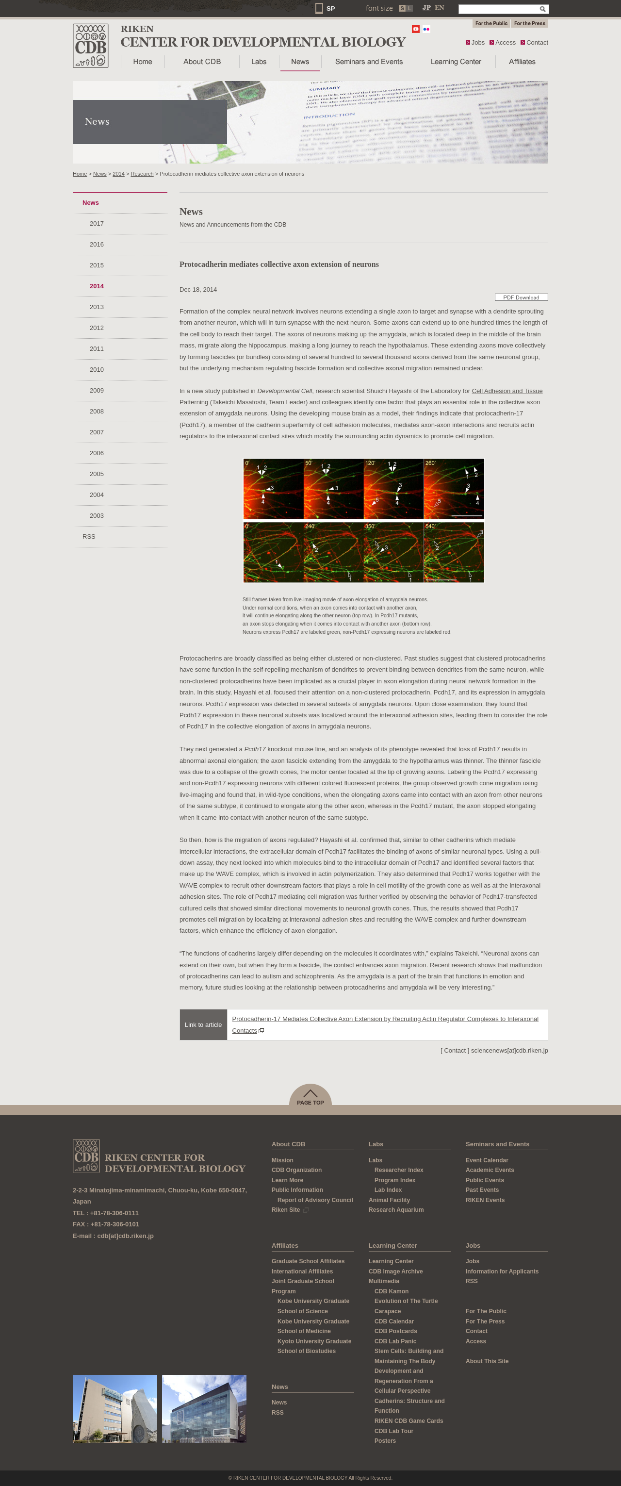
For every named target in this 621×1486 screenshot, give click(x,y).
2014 (119, 174)
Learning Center (393, 1245)
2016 (97, 244)
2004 (97, 494)
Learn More (287, 1180)
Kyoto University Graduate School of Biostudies (314, 1346)
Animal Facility (389, 1200)
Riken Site (290, 1209)
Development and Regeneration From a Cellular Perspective (404, 1381)
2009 (97, 390)
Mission (283, 1160)
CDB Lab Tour (394, 1431)
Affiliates (285, 1245)
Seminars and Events (498, 1144)
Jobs (478, 42)
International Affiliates (302, 1271)
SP (331, 8)
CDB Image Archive (396, 1271)
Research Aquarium (396, 1209)
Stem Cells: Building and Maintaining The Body (409, 1356)
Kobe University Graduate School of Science (313, 1306)
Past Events (482, 1190)
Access (505, 42)
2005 (97, 474)
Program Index (395, 1180)
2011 (97, 348)
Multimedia (384, 1281)
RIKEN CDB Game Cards (409, 1421)
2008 (97, 411)
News (100, 174)
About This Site (487, 1361)
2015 (97, 265)
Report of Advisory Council (315, 1200)
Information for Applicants (502, 1271)
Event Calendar (487, 1160)
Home (80, 174)
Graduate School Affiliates (308, 1261)
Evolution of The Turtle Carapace (406, 1306)
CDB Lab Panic (396, 1341)
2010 (97, 369)
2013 (97, 307)
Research (142, 174)
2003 (97, 515)
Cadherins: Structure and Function (410, 1406)
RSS (89, 536)
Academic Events (490, 1170)
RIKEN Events (485, 1200)
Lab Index (388, 1190)
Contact (537, 42)
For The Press (485, 1321)
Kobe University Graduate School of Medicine (313, 1326)
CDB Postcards (396, 1331)
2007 (97, 432)
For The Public (486, 1311)
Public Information (297, 1190)
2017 (97, 223)
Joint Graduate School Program (303, 1286)
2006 (97, 453)
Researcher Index (399, 1170)
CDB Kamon (392, 1291)
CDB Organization (297, 1170)
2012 (97, 327)
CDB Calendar (394, 1321)
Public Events (485, 1180)
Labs (376, 1144)
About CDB (288, 1144)
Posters (385, 1440)
